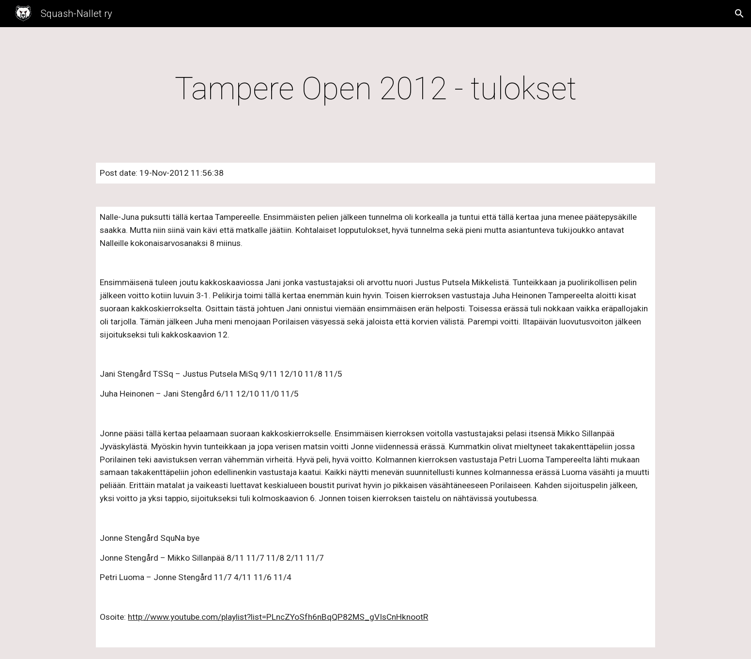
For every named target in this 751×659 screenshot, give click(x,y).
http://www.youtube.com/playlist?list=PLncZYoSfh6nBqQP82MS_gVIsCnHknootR (278, 617)
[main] (375, 89)
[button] (739, 13)
